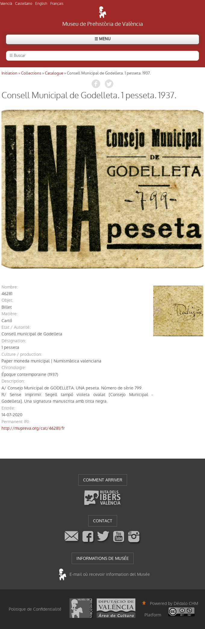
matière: (9, 314)
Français (57, 3)
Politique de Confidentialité (35, 609)
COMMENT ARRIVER (102, 480)
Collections (31, 73)
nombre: (10, 287)
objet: (7, 300)
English (41, 3)
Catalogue (54, 73)
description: (13, 381)
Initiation (9, 73)
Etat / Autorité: (16, 327)
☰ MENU (102, 39)
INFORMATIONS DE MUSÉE (102, 558)
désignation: (14, 341)
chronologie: (14, 368)
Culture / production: (22, 354)
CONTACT (102, 521)
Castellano (23, 3)
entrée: (8, 408)
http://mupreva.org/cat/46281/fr (33, 428)
